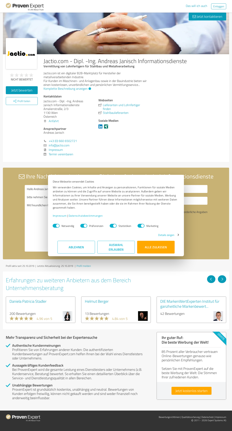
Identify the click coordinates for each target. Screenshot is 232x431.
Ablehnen (76, 247)
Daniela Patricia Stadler (28, 301)
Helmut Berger (97, 301)
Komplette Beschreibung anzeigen (67, 88)
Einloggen (218, 6)
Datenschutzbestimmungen (90, 215)
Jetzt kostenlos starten (191, 390)
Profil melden (84, 266)
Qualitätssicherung (191, 417)
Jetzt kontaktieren (207, 16)
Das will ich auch (196, 6)
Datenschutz (207, 417)
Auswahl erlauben (116, 247)
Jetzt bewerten (21, 90)
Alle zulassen (156, 247)
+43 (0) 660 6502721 (63, 141)
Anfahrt (54, 121)
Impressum (64, 215)
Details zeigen (162, 235)
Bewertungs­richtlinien (169, 417)
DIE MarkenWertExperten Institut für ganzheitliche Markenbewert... (189, 303)
